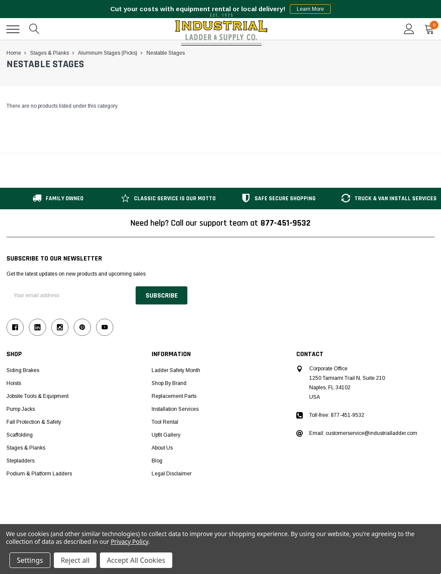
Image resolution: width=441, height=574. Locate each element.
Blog (157, 461)
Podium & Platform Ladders (39, 474)
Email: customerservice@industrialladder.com (363, 433)
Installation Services (175, 409)
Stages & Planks (25, 448)
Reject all (75, 560)
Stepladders (20, 461)
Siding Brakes (22, 370)
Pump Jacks (20, 409)
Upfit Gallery (166, 435)
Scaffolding (19, 435)
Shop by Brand (169, 383)
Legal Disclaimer (172, 474)
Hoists (13, 383)
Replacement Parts (174, 396)
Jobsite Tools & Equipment (37, 396)
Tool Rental (165, 422)
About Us (162, 448)
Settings (30, 560)
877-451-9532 (286, 223)
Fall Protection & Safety (33, 422)
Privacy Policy (129, 541)
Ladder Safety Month (176, 370)
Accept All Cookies (136, 560)
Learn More (310, 9)
